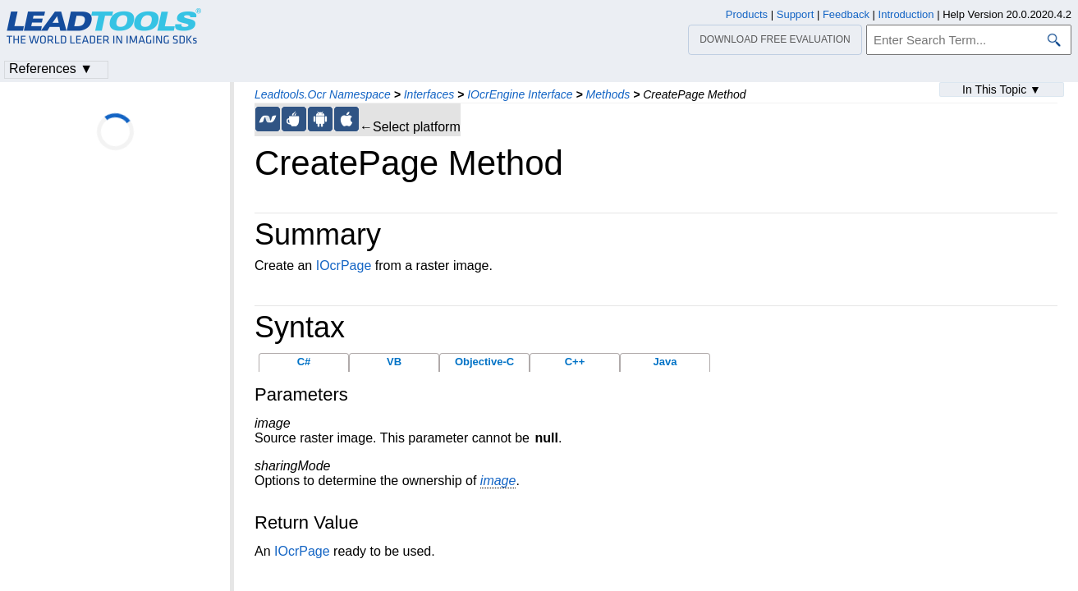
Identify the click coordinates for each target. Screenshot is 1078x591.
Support (795, 14)
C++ (575, 361)
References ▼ (51, 69)
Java (665, 361)
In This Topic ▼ (1001, 89)
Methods (608, 94)
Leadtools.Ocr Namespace (323, 94)
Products (747, 14)
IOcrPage (344, 266)
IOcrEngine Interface (519, 94)
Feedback (846, 14)
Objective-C (484, 361)
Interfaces (429, 94)
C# (304, 361)
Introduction (906, 14)
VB (394, 361)
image (498, 481)
